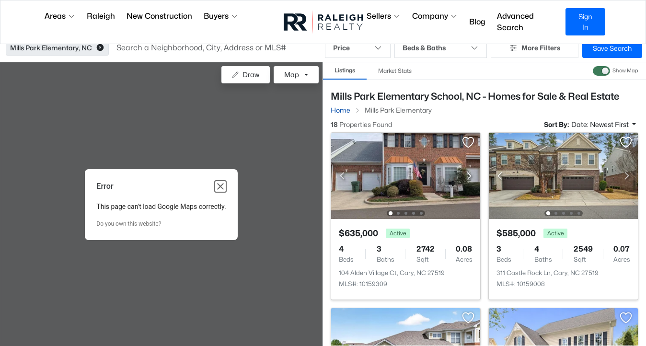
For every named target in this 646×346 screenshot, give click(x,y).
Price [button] (357, 48)
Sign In (585, 21)
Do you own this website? (128, 223)
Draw (245, 74)
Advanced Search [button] (515, 22)
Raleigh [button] (101, 16)
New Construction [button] (159, 16)
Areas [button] (60, 16)
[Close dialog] (220, 186)
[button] (100, 48)
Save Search (612, 48)
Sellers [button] (384, 16)
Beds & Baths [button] (440, 48)
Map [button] (291, 74)
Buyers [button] (221, 16)
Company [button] (435, 16)
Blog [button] (477, 21)
